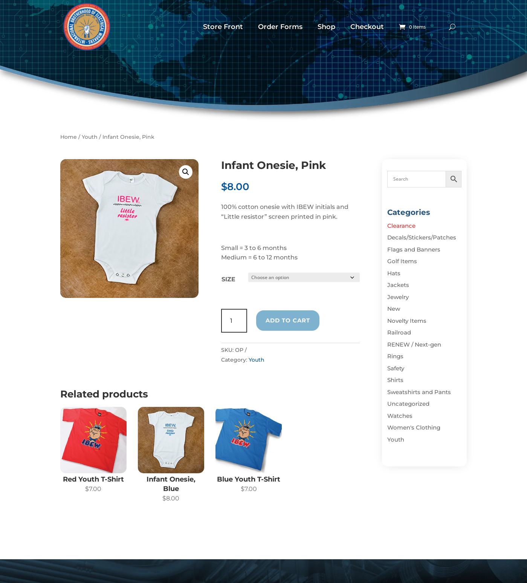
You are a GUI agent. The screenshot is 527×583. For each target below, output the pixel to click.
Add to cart (288, 320)
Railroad (399, 332)
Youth (90, 136)
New (393, 308)
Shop (326, 27)
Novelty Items (406, 320)
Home (68, 136)
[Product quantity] (234, 321)
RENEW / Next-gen (414, 344)
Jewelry (398, 297)
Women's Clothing (413, 427)
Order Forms (280, 27)
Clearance (401, 225)
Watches (399, 415)
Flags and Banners (413, 249)
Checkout (367, 27)
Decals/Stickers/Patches (421, 237)
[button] (185, 172)
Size (228, 279)
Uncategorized (408, 403)
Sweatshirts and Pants (419, 392)
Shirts (395, 380)
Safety (395, 368)
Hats (393, 273)
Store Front (223, 27)
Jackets (398, 284)
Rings (395, 356)
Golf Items (402, 261)
